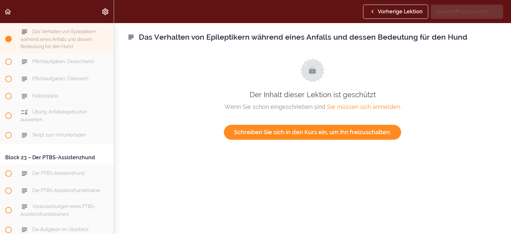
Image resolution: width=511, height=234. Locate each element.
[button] (8, 11)
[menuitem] (105, 11)
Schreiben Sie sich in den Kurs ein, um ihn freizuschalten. (312, 132)
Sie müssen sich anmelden (363, 106)
